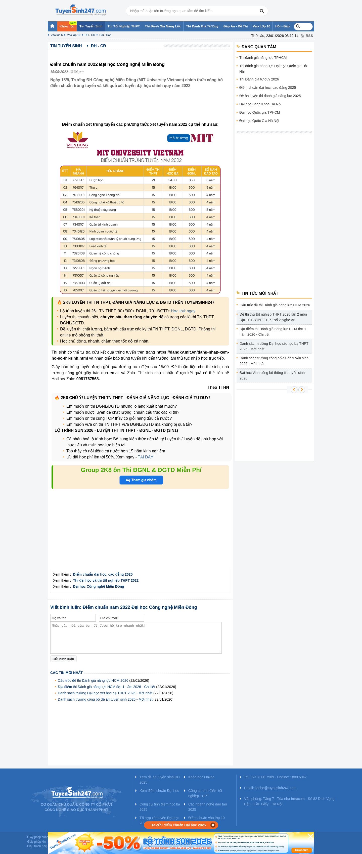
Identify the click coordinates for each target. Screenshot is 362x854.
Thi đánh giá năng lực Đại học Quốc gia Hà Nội (273, 69)
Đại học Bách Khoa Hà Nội (260, 104)
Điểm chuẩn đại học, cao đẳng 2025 (267, 88)
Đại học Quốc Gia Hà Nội (259, 121)
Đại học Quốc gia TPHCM (259, 112)
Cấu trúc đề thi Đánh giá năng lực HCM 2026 (93, 680)
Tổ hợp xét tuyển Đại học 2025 (159, 820)
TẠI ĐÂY (145, 457)
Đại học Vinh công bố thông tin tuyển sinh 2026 (272, 375)
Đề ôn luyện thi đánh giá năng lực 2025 (270, 96)
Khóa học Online (201, 777)
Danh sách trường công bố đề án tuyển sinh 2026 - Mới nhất (105, 699)
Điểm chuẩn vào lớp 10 (206, 818)
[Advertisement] (141, 109)
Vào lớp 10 (73, 34)
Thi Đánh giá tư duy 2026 (259, 79)
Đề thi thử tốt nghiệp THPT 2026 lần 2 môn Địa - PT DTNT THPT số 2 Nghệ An (273, 317)
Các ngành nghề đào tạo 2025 (207, 807)
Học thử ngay (183, 311)
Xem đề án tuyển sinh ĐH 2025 (160, 779)
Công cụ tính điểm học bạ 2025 (160, 807)
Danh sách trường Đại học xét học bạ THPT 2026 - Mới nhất (105, 693)
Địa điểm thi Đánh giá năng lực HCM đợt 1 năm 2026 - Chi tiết (106, 687)
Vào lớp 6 (57, 34)
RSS (309, 36)
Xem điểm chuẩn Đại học (159, 791)
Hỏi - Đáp (105, 34)
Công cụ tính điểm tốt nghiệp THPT (205, 793)
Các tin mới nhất (66, 673)
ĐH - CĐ (90, 34)
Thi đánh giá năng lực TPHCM (263, 58)
